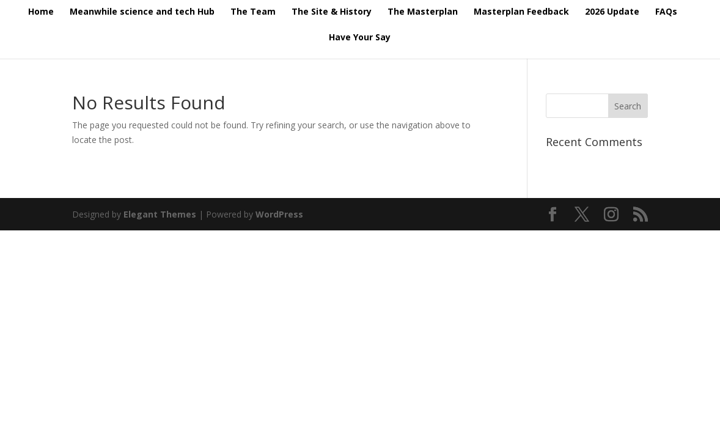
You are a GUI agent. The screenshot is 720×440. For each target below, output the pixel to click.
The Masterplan (423, 12)
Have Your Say (360, 38)
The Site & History (332, 12)
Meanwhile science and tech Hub (142, 12)
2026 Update (612, 12)
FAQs (666, 12)
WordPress (279, 214)
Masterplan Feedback (521, 12)
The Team (253, 12)
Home (41, 12)
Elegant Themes (159, 214)
